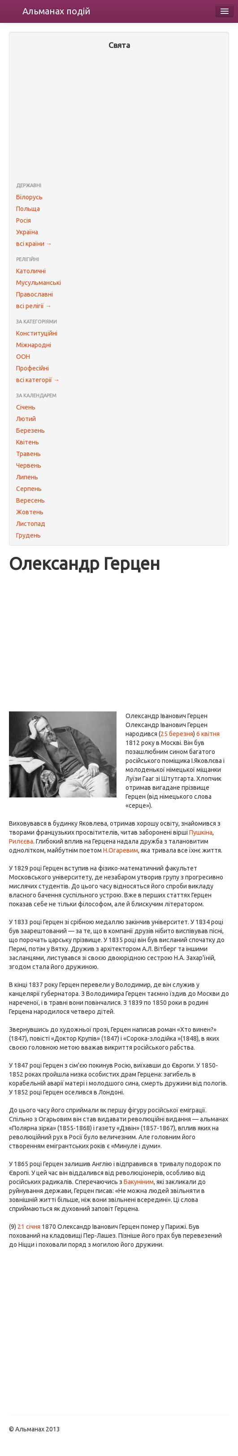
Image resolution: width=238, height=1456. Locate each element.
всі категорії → (38, 379)
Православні (34, 294)
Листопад (30, 523)
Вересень (30, 500)
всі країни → (34, 243)
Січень (25, 407)
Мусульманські (38, 282)
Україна (27, 232)
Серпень (29, 488)
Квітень (27, 442)
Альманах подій (56, 11)
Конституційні (36, 333)
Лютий (26, 418)
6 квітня (208, 733)
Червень (28, 465)
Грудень (28, 535)
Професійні (32, 368)
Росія (23, 220)
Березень (30, 430)
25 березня (176, 733)
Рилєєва (21, 841)
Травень (28, 453)
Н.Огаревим (120, 850)
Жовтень (29, 512)
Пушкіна (200, 832)
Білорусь (29, 197)
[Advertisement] (119, 117)
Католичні (31, 271)
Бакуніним (139, 1181)
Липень (27, 477)
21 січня (28, 1226)
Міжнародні (33, 345)
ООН (23, 356)
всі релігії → (34, 306)
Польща (28, 208)
